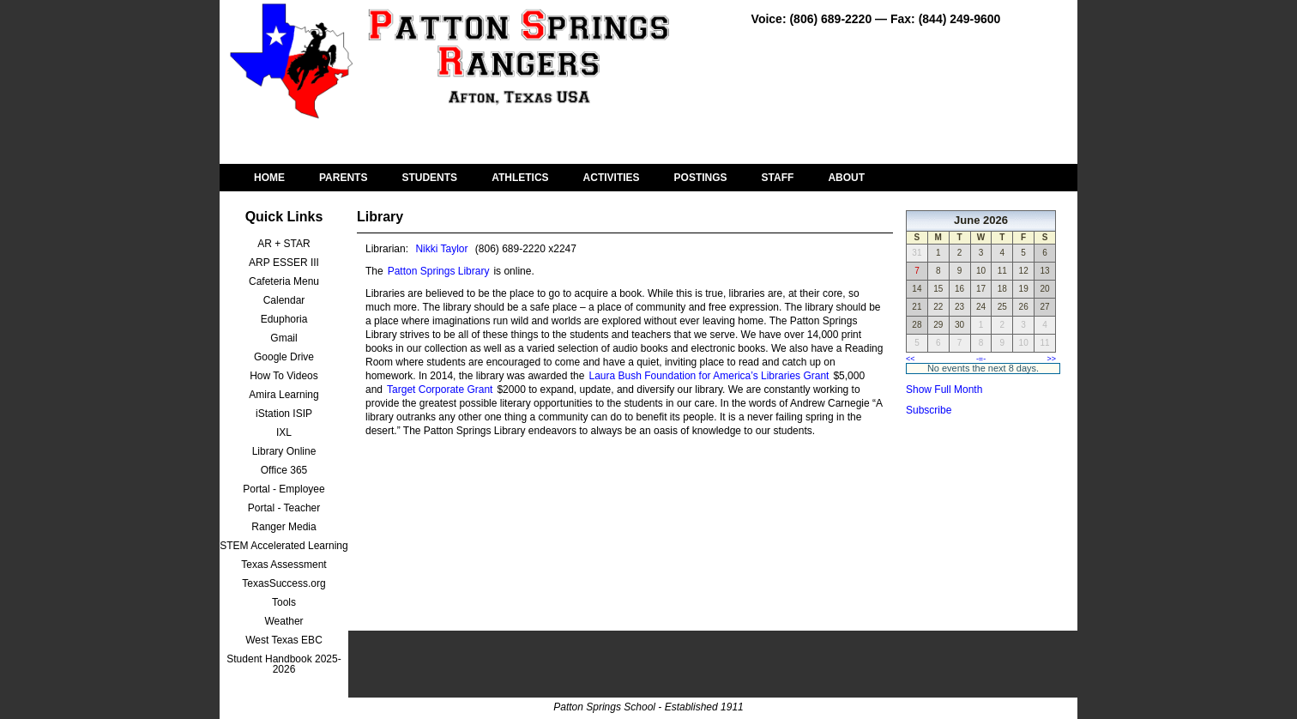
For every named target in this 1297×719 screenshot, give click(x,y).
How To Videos (284, 376)
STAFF (778, 178)
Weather (283, 621)
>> (1051, 358)
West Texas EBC (284, 640)
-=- (981, 358)
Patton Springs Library (439, 271)
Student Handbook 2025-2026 (283, 664)
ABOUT (846, 178)
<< (910, 358)
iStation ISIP (284, 414)
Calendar (284, 300)
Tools (284, 602)
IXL (284, 432)
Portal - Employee (283, 489)
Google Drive (284, 357)
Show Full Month (944, 390)
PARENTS (343, 178)
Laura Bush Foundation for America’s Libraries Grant (708, 376)
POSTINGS (700, 178)
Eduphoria (284, 319)
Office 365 (284, 470)
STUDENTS (429, 178)
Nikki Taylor (441, 249)
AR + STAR (283, 244)
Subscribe (928, 410)
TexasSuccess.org (283, 583)
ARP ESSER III (284, 263)
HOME (269, 178)
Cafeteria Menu (284, 281)
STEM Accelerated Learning (283, 546)
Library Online (284, 451)
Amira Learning (283, 395)
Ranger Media (283, 527)
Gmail (283, 338)
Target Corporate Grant (439, 390)
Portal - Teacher (284, 508)
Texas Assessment (283, 565)
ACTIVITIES (611, 178)
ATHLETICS (520, 178)
